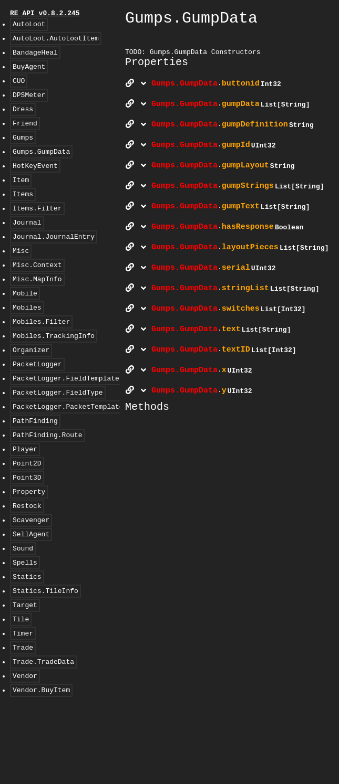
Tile (21, 688)
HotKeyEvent (35, 184)
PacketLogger (37, 404)
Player (25, 499)
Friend (25, 137)
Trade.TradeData (43, 735)
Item (21, 200)
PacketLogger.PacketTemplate (68, 452)
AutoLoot (29, 26)
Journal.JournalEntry (54, 263)
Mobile (25, 326)
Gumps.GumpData (41, 168)
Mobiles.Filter (41, 357)
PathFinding (35, 467)
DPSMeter (29, 105)
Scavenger (31, 577)
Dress (23, 121)
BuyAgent (29, 74)
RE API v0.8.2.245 (45, 14)
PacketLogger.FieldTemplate (66, 420)
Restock (27, 562)
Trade (23, 719)
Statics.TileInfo (45, 656)
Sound (23, 609)
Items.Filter (37, 231)
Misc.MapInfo (37, 310)
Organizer (31, 389)
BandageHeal (35, 58)
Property (29, 546)
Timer (23, 703)
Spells (25, 625)
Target (25, 672)
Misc (21, 278)
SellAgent (31, 593)
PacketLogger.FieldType (58, 436)
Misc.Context (37, 294)
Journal (27, 247)
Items (23, 215)
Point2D (27, 515)
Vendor (25, 751)
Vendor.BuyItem (41, 766)
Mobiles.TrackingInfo (54, 373)
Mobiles (27, 341)
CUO (19, 89)
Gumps (23, 152)
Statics (27, 640)
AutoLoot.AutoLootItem (56, 42)
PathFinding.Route (48, 483)
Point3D (27, 530)
